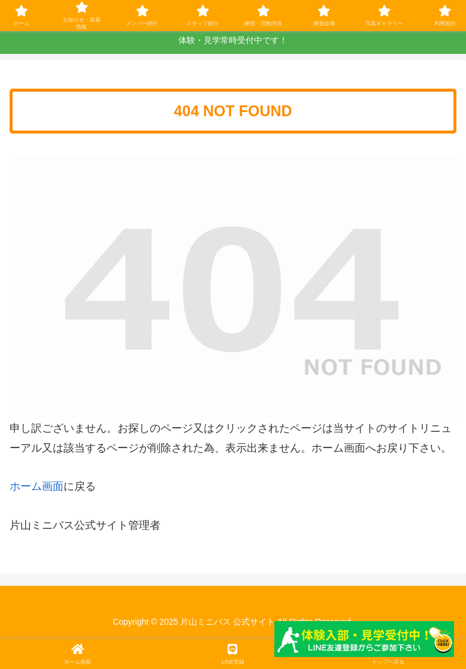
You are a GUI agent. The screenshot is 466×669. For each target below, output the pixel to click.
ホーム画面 (36, 486)
